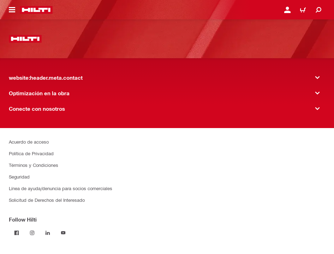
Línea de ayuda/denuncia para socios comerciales (60, 188)
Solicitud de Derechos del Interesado (47, 199)
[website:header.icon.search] (318, 10)
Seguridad (19, 176)
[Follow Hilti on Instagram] (32, 233)
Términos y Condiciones (33, 165)
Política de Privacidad (31, 153)
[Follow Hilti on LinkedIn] (47, 233)
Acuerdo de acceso (29, 141)
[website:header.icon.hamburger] (12, 10)
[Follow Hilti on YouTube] (63, 233)
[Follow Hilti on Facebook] (16, 233)
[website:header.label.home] (36, 10)
